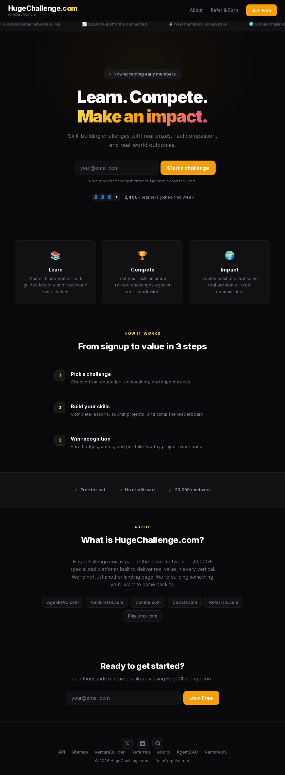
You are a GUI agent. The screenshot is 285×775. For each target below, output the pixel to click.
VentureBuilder (110, 752)
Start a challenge (188, 168)
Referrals (141, 752)
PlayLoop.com (142, 616)
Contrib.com (148, 602)
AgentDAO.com (63, 602)
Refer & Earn (224, 10)
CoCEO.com (184, 602)
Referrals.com (223, 602)
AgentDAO (187, 752)
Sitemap (79, 752)
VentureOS (216, 752)
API (61, 752)
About (196, 10)
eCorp (163, 752)
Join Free (261, 10)
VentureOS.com (107, 602)
